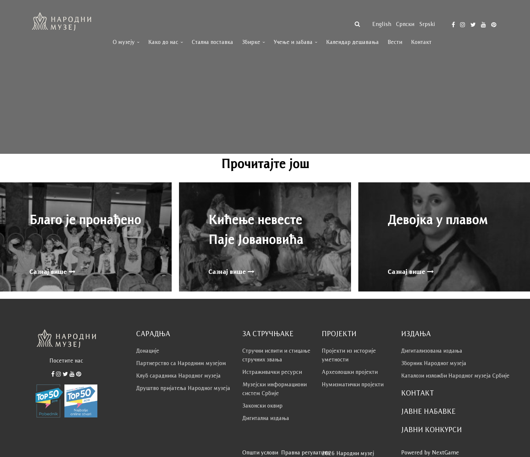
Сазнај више (52, 271)
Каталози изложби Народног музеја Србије (455, 375)
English (381, 24)
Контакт (421, 42)
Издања (416, 334)
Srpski (427, 24)
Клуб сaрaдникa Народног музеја (178, 375)
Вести (395, 42)
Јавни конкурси (431, 430)
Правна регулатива (305, 452)
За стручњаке (268, 334)
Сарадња (153, 334)
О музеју (124, 42)
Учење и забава (293, 42)
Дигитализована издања (431, 351)
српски (405, 24)
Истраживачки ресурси (272, 372)
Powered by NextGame (430, 452)
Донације (147, 351)
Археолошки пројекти (350, 372)
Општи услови (260, 452)
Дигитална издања (265, 418)
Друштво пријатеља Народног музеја (183, 388)
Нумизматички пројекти (353, 384)
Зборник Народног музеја (433, 363)
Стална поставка (212, 42)
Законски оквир (262, 405)
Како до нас (163, 42)
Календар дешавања (352, 42)
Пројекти (339, 334)
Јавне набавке (428, 411)
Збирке (251, 42)
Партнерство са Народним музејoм (181, 363)
